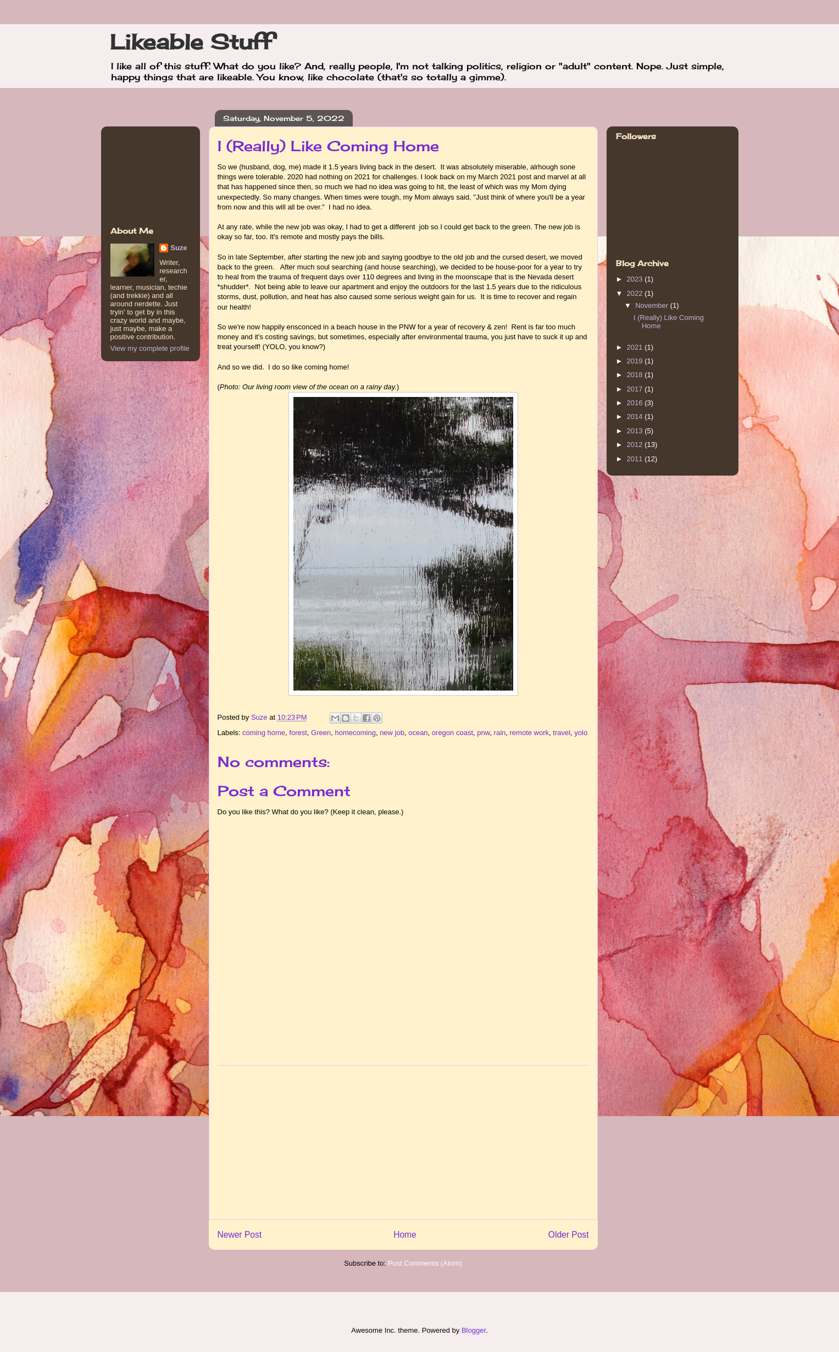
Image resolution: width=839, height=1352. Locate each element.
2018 (636, 375)
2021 (636, 347)
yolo (580, 733)
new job (392, 733)
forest (298, 733)
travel (561, 733)
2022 (636, 293)
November (652, 305)
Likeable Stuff (191, 41)
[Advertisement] (403, 1142)
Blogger (474, 1330)
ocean (417, 733)
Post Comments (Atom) (425, 1263)
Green (321, 733)
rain (500, 733)
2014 (636, 416)
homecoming (355, 733)
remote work (529, 733)
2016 (636, 403)
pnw (483, 733)
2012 (636, 444)
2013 (636, 431)
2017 (636, 389)
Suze (260, 717)
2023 (636, 279)
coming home (263, 733)
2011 (636, 459)
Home (404, 1234)
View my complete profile (150, 348)
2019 (636, 361)
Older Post (568, 1234)
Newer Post (240, 1234)
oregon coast (452, 733)
